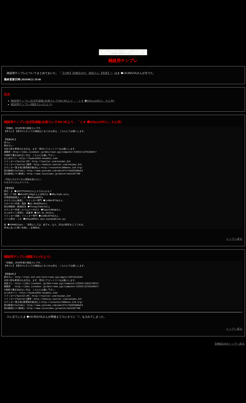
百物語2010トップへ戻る (230, 354)
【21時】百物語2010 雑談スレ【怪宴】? (86, 73)
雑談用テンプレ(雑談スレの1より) (31, 104)
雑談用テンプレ (123, 60)
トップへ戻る (234, 246)
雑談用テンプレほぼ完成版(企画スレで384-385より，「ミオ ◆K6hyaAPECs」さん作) (62, 100)
